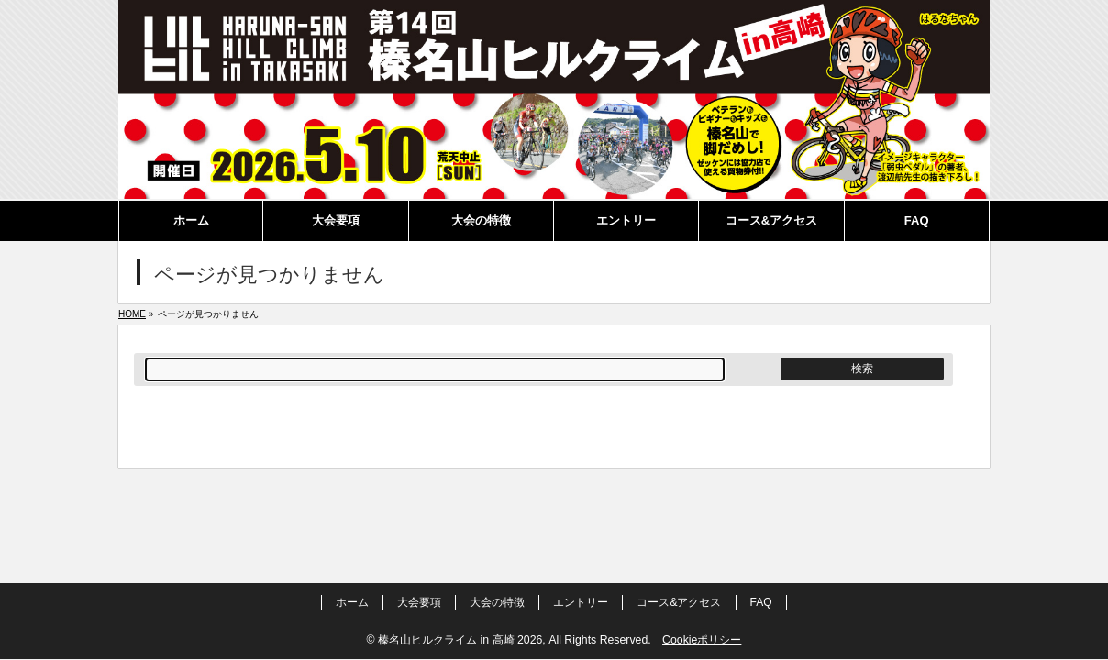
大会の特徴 (497, 602)
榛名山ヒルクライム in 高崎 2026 (460, 639)
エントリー (580, 602)
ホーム (352, 602)
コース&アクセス (679, 602)
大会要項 (419, 602)
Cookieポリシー (701, 639)
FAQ (761, 602)
